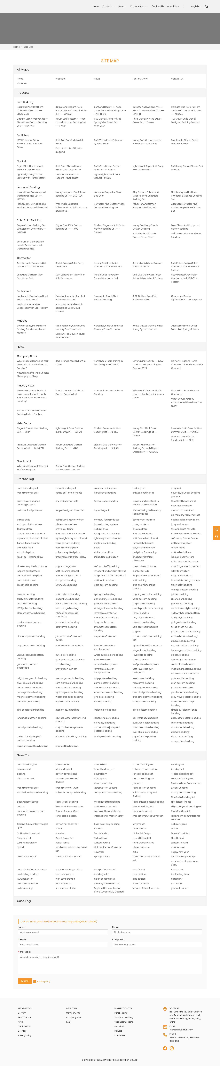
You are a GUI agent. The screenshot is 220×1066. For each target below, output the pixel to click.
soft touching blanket (67, 571)
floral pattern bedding (67, 543)
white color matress (66, 524)
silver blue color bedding (30, 683)
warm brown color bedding (108, 692)
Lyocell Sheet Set (142, 838)
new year (99, 852)
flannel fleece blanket (29, 543)
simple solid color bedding (146, 575)
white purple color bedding (108, 654)
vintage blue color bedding (108, 608)
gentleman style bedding (184, 692)
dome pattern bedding (106, 683)
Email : (22, 939)
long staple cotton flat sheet (109, 575)
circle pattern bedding (145, 709)
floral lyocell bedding (105, 492)
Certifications (25, 1026)
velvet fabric (62, 842)
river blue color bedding (145, 732)
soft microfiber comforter (70, 645)
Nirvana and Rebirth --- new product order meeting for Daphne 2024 (148, 364)
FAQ (68, 1021)
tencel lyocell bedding (106, 501)
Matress (22, 320)
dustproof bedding (66, 580)
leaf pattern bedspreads (146, 664)
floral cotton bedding (144, 787)
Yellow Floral (100, 838)
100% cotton (177, 869)
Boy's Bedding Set (180, 811)
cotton (21, 806)
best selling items (65, 874)
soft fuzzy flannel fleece (184, 538)
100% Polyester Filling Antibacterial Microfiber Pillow (30, 144)
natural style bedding (28, 701)
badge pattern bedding (107, 533)
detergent (176, 878)
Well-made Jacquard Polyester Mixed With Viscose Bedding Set (71, 207)
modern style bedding (67, 709)
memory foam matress (106, 519)
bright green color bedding (147, 594)
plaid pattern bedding (106, 585)
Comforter (24, 258)
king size (137, 631)
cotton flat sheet (26, 580)
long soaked (139, 878)
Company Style (73, 1017)
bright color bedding (105, 543)
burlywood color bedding (146, 722)
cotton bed (100, 764)
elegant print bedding (144, 650)
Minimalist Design (142, 833)
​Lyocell (20, 847)
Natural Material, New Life (146, 888)
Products (60, 78)
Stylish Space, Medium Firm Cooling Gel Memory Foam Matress (31, 329)
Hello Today (24, 423)
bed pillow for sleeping (145, 552)
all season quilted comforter (32, 566)
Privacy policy (43, 981)
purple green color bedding (185, 631)
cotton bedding (102, 659)
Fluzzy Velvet (24, 838)
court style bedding (66, 627)
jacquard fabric (179, 524)
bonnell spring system (106, 524)
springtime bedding (104, 594)
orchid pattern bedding (29, 727)
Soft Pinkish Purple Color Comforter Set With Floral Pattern (185, 266)
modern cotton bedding (107, 801)
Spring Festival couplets (68, 856)
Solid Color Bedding (29, 220)
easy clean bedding (181, 575)
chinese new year (26, 856)
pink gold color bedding (183, 622)
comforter (177, 883)
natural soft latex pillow (29, 575)
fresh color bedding (181, 585)
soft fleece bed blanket (145, 538)
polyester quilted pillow (68, 552)
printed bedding (179, 594)
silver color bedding (181, 599)
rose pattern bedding (182, 741)
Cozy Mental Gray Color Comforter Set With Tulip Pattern (184, 278)
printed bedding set (143, 492)
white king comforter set (184, 561)
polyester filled (25, 547)
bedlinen (98, 828)
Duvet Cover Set (65, 838)
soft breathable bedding (146, 727)
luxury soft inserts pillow (30, 557)
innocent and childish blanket (110, 571)
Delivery (22, 1012)
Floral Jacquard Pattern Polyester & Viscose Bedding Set (186, 195)
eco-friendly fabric (181, 505)
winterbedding (102, 842)
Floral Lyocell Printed (143, 842)
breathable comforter (145, 566)
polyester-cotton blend (145, 769)
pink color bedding (104, 696)
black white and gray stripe (185, 580)
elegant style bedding (67, 599)
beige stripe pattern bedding (32, 746)
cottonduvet (178, 847)
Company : (118, 939)
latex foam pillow (180, 571)
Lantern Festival (179, 842)
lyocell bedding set (104, 769)
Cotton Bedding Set (143, 778)
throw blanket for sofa (183, 529)
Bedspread (24, 291)
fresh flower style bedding (185, 608)
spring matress (141, 524)
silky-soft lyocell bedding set (186, 806)
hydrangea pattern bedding (186, 650)
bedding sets (101, 874)
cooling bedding (102, 701)
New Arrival (24, 461)
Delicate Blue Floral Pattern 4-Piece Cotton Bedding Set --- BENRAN (186, 110)
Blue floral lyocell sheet (183, 501)
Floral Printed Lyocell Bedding (32, 792)
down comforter (103, 783)
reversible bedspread (105, 664)
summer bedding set (105, 488)
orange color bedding (144, 701)
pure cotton (62, 764)
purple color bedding (144, 603)
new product (140, 874)
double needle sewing (183, 641)
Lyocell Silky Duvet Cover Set (148, 815)
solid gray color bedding (145, 627)
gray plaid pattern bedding (70, 659)
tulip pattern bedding (105, 678)
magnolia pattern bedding (31, 696)
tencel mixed (178, 547)
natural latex (101, 529)
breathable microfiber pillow (71, 557)
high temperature (65, 878)
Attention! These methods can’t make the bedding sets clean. (148, 394)
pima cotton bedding (182, 687)
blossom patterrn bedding (31, 613)
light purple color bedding (69, 692)
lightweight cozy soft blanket (71, 538)
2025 (135, 852)
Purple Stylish (101, 833)
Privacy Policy (24, 1035)
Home (16, 46)
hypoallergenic (102, 510)
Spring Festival (102, 856)
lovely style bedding (181, 617)
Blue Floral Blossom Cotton (70, 806)
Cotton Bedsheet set (28, 833)
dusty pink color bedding (30, 599)
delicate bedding (180, 732)
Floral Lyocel (177, 838)
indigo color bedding (105, 709)
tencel (174, 828)
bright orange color (66, 566)
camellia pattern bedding (185, 645)
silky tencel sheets (181, 801)
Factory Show (140, 78)
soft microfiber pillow (67, 547)
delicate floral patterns (29, 510)
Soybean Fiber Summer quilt (186, 783)
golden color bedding (105, 603)
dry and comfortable (67, 501)
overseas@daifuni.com (181, 1029)
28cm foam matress (144, 519)
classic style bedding (144, 622)
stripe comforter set (105, 636)
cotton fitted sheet (104, 580)
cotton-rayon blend (66, 773)
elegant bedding (180, 654)
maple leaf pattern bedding (186, 669)
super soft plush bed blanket (32, 538)
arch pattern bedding (183, 683)
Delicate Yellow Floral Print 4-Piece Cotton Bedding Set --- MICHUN (148, 110)
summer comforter (66, 888)
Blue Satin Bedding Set (183, 797)
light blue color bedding (106, 687)
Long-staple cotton (66, 815)
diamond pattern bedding (31, 636)
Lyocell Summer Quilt (67, 787)
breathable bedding (27, 585)
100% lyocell (139, 869)
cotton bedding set (27, 488)
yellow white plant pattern (185, 613)
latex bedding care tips (183, 856)
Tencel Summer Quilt (67, 811)
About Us (22, 83)
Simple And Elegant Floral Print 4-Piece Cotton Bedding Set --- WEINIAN (71, 110)
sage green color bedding (31, 645)
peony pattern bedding (29, 692)
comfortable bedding (182, 727)
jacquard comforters (182, 557)
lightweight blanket (143, 543)
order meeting (25, 888)
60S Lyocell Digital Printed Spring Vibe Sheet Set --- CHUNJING (107, 122)
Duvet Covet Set (180, 833)
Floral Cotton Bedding (105, 787)
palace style (23, 519)
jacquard (176, 488)
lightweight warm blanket (108, 538)
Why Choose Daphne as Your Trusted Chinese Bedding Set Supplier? (33, 364)
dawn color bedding (182, 736)
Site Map (28, 46)
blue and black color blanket (186, 533)
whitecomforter (141, 847)
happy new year (180, 852)
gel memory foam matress (185, 515)
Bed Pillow (23, 135)
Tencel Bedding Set (143, 806)
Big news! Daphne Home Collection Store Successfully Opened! (187, 364)
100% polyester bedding (29, 608)
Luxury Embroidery (27, 842)
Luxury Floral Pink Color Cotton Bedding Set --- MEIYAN (145, 432)
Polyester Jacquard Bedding (71, 792)
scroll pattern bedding (145, 599)
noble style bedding (143, 683)
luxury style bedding (66, 585)
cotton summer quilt (105, 806)
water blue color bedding (69, 696)
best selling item (180, 874)
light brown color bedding (69, 683)
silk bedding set (64, 769)
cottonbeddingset (27, 764)
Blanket (21, 161)
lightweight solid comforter (147, 645)
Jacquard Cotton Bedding (108, 792)
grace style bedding (182, 603)
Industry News (26, 385)
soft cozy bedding (142, 533)
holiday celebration (27, 883)
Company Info (73, 1012)
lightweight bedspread (183, 659)
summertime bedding (67, 622)
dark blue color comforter (185, 673)
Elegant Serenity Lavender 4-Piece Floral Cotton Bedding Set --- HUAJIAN (32, 122)
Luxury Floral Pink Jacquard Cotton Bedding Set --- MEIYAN (31, 195)
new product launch (105, 869)
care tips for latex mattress (32, 869)
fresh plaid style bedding (107, 736)
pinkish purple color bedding (148, 608)
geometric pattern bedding (186, 718)
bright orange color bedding (32, 678)
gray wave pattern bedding (186, 696)
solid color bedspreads (183, 664)
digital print (100, 778)
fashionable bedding (182, 722)
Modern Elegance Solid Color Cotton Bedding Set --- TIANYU (109, 229)
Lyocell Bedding (179, 787)
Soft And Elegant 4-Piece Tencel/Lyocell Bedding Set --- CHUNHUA (110, 110)
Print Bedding (25, 102)
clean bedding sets (104, 878)
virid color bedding (27, 603)
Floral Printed (139, 828)
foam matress (24, 529)
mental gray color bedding (70, 678)
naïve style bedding (104, 722)
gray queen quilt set (66, 669)
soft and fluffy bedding (106, 566)
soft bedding (139, 580)
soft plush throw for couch (70, 533)
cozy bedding (63, 664)
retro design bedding (67, 608)
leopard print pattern (28, 571)
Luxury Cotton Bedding (183, 792)
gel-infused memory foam (70, 519)
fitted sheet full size (182, 627)
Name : (21, 927)
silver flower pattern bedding (71, 603)
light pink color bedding (106, 718)
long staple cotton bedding (31, 718)
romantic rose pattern (106, 617)
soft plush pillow (25, 552)
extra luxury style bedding (108, 599)
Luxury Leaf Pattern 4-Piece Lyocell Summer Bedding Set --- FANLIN (71, 122)
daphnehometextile (27, 801)
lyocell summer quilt (27, 492)
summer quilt (24, 769)
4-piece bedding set (182, 773)
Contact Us (177, 78)
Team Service (25, 1017)
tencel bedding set (66, 488)
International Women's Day (108, 815)
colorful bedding (26, 594)
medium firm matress (182, 510)
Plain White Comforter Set (108, 847)
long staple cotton (104, 622)
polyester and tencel (144, 547)
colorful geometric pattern (185, 566)
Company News (27, 356)
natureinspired (179, 824)
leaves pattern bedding (145, 687)
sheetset (60, 833)
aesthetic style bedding (145, 718)
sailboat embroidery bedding (71, 736)
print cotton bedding (67, 746)
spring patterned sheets (69, 492)
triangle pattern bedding (184, 589)
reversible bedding (143, 654)
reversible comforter (105, 613)
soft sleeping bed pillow (68, 575)
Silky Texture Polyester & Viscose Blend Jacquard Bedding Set (146, 195)
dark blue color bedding (29, 687)
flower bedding (141, 613)
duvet (59, 828)
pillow (97, 547)
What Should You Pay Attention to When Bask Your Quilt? (186, 402)
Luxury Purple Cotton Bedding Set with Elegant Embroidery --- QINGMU (146, 448)
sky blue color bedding (68, 701)
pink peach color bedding (30, 709)
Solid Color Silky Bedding (107, 824)
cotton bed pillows (181, 552)
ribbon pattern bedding (68, 687)
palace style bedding (182, 678)
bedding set (139, 488)
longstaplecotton (142, 811)
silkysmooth (139, 824)
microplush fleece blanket (31, 533)
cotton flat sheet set (67, 824)
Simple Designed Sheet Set (70, 510)
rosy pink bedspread (143, 617)
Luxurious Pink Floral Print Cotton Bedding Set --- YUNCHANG (30, 110)
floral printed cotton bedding (148, 801)
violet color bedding (143, 678)
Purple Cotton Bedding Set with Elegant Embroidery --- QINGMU (32, 229)
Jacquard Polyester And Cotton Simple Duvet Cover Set (186, 207)
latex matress (140, 529)
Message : (24, 952)
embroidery (100, 773)
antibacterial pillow (181, 543)
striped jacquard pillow (106, 557)
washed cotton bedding (184, 636)
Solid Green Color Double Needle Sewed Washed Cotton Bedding (30, 245)
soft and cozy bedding (68, 594)
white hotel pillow (103, 552)
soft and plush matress (29, 524)
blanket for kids (141, 571)
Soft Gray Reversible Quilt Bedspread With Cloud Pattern (69, 308)
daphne (21, 773)
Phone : (116, 927)
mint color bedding (66, 654)
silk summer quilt (26, 778)
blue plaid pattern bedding (147, 692)
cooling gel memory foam (185, 519)
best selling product (27, 874)
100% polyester (25, 878)
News (97, 78)
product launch (179, 888)
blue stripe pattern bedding (147, 696)
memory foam (63, 883)
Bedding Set (177, 764)
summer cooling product (69, 869)
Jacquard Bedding (28, 187)
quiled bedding (140, 659)
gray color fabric (65, 529)
